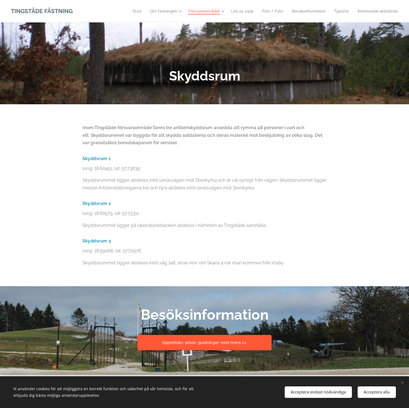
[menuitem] (124, 11)
